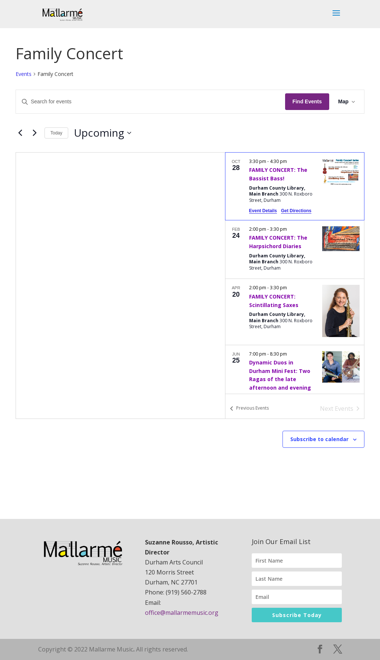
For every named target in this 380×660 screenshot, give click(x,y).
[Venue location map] (120, 286)
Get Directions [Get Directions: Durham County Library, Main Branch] (296, 210)
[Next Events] (34, 133)
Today (56, 133)
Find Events (307, 101)
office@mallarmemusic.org (181, 613)
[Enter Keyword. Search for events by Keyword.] (150, 101)
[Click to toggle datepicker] (102, 133)
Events (24, 73)
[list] (294, 273)
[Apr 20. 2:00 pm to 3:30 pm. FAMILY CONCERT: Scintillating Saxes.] (294, 312)
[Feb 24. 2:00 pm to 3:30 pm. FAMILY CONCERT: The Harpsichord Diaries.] (294, 249)
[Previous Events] (20, 133)
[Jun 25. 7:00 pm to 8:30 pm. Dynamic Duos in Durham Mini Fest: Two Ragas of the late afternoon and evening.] (294, 383)
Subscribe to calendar (319, 439)
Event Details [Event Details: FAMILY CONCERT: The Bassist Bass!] (263, 210)
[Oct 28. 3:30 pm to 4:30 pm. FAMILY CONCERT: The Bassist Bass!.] (294, 186)
